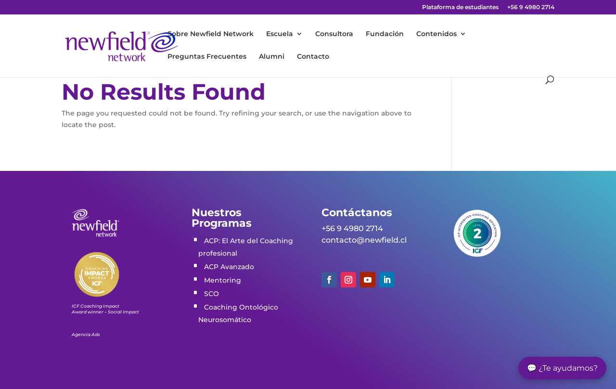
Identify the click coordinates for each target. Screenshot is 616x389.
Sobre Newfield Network (210, 34)
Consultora (334, 34)
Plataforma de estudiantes (460, 7)
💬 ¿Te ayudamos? (562, 368)
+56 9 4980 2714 (530, 7)
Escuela (279, 34)
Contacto (313, 57)
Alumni (271, 57)
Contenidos (436, 34)
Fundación (385, 34)
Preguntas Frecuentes (206, 57)
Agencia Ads (86, 334)
